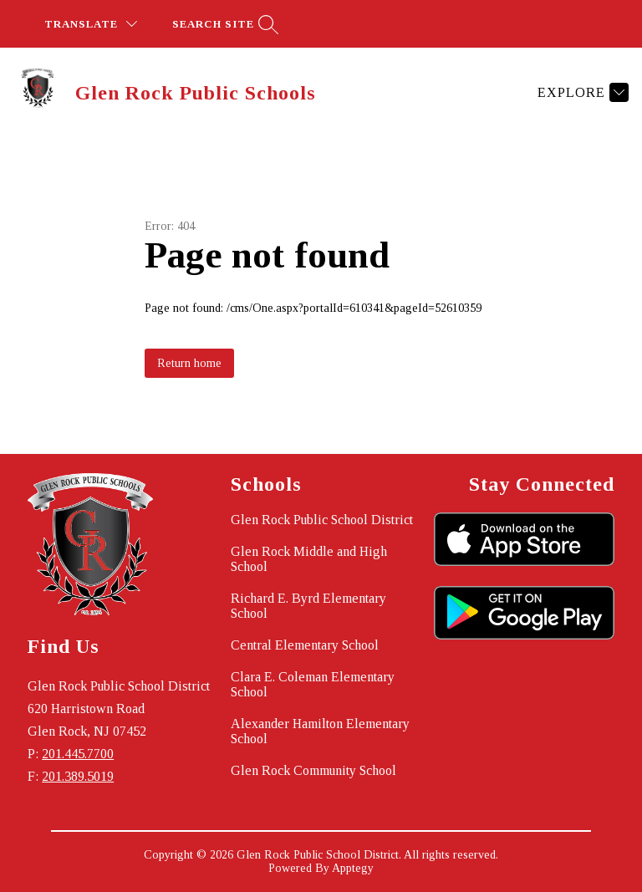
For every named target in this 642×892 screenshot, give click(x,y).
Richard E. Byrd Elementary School (308, 605)
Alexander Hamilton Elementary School (320, 731)
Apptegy (353, 868)
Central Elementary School (305, 645)
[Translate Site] (90, 23)
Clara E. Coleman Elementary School (313, 684)
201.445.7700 (78, 754)
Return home (189, 363)
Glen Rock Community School (313, 770)
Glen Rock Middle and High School (309, 558)
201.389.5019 (78, 776)
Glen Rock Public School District (322, 519)
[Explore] (581, 92)
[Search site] (223, 23)
